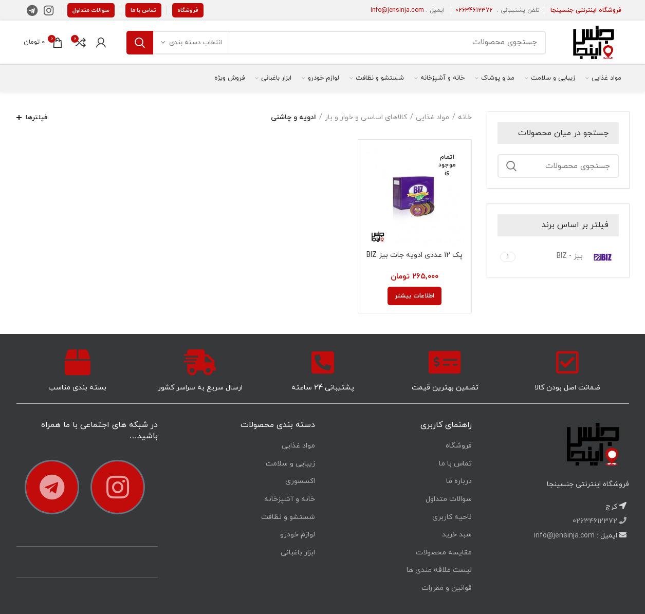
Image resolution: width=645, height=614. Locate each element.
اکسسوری (300, 481)
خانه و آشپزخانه (289, 499)
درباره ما (459, 481)
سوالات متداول (90, 10)
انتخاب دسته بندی (195, 42)
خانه (465, 117)
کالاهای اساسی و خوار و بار (366, 117)
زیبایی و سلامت (290, 464)
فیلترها (37, 117)
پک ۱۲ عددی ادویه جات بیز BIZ (414, 255)
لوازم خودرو (297, 534)
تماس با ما (143, 10)
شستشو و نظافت (288, 517)
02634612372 (474, 10)
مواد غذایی (432, 117)
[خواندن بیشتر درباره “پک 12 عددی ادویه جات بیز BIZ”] (414, 296)
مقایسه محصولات (444, 552)
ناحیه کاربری (452, 517)
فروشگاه (187, 10)
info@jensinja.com (397, 10)
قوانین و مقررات (446, 588)
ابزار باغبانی (298, 552)
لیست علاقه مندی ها (439, 570)
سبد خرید (457, 534)
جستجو (139, 42)
